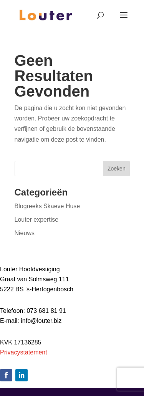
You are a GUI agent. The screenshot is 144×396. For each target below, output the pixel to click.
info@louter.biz (41, 320)
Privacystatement (23, 352)
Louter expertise (37, 219)
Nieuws (25, 233)
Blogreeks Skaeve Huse (47, 206)
